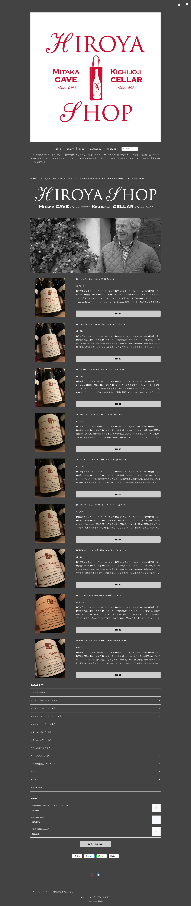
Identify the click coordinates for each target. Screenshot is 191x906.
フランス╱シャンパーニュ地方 (43, 700)
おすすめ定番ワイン (39, 692)
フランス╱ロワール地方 (41, 740)
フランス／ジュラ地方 (40, 756)
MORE (118, 313)
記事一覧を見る (95, 844)
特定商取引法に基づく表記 (63, 892)
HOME (58, 149)
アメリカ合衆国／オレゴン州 (42, 764)
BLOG (82, 149)
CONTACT (111, 149)
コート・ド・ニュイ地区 (77, 178)
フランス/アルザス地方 (40, 748)
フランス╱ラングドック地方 (42, 724)
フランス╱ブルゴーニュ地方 (51, 178)
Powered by (95, 901)
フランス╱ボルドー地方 (41, 732)
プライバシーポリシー (41, 892)
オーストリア (36, 780)
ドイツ (33, 772)
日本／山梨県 (36, 787)
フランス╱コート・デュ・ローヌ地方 (46, 716)
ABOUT (70, 149)
